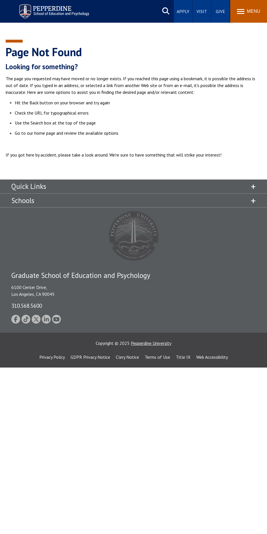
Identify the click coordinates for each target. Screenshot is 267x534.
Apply (183, 11)
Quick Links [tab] (28, 186)
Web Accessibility (212, 357)
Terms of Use (157, 357)
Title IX (183, 357)
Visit (201, 11)
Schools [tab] (22, 200)
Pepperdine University (151, 343)
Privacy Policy (52, 357)
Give (220, 11)
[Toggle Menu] (248, 11)
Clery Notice (127, 357)
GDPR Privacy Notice (90, 357)
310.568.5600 (26, 305)
